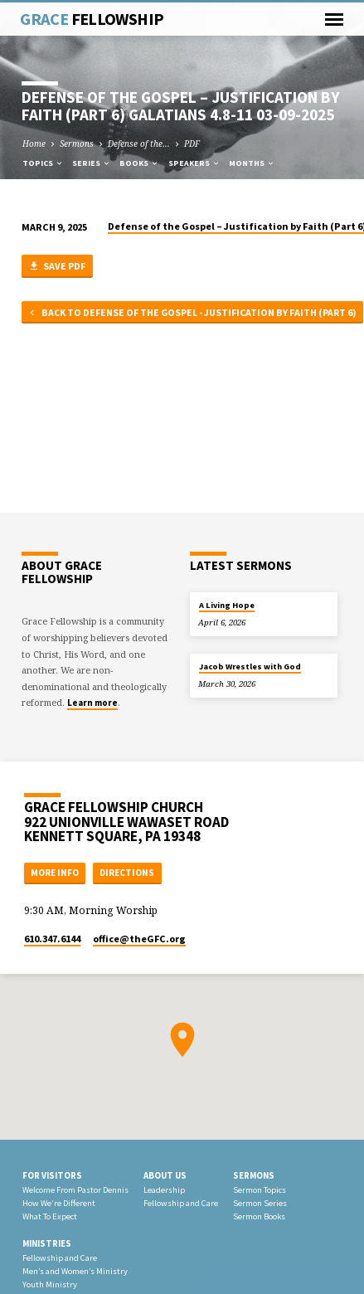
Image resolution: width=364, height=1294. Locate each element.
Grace (91, 19)
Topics (43, 163)
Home (34, 143)
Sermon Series (260, 1203)
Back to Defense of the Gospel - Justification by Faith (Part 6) (192, 313)
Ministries (46, 1243)
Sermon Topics (259, 1190)
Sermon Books (259, 1216)
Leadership (164, 1190)
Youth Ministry (49, 1284)
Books (139, 163)
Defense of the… (139, 143)
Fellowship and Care (180, 1203)
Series (91, 163)
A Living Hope (227, 605)
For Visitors (52, 1175)
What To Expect (49, 1216)
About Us (165, 1175)
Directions (126, 872)
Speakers (194, 163)
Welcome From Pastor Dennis (75, 1190)
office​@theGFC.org (139, 938)
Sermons (77, 143)
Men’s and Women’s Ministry (75, 1271)
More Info (55, 872)
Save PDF (56, 267)
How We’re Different (58, 1203)
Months (252, 163)
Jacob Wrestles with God (250, 666)
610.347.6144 (52, 938)
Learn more (92, 702)
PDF (192, 143)
